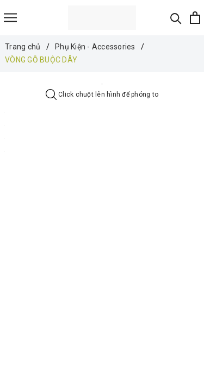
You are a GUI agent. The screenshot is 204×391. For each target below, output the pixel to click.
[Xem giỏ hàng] (195, 17)
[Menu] (10, 17)
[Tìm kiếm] (176, 17)
